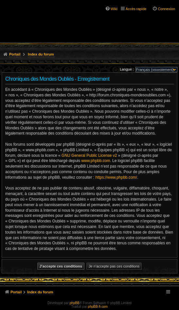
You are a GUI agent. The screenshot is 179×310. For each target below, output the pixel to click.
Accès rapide (136, 9)
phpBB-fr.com (98, 306)
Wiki (114, 9)
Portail (14, 54)
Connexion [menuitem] (166, 9)
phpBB (75, 303)
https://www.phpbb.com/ (116, 177)
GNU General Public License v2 (89, 155)
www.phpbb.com (95, 160)
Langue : (127, 69)
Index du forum (41, 54)
